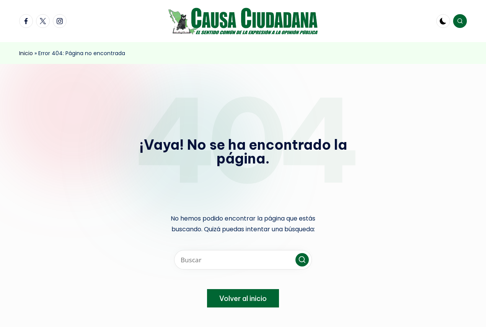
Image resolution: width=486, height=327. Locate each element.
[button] (302, 260)
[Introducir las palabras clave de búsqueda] (243, 260)
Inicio (26, 53)
